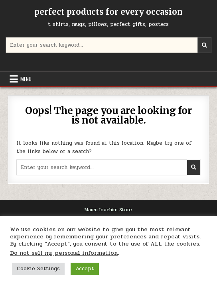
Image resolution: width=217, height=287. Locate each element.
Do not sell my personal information (64, 253)
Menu (26, 79)
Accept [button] (84, 269)
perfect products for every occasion (108, 12)
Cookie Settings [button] (38, 269)
